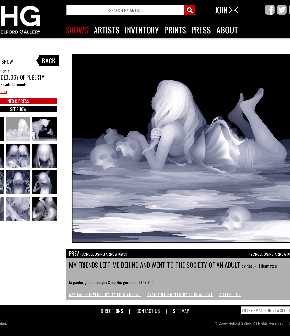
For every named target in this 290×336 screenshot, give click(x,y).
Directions (112, 310)
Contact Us (148, 310)
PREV (98, 253)
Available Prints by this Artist (180, 294)
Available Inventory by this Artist (105, 294)
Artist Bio (230, 294)
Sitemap (181, 310)
